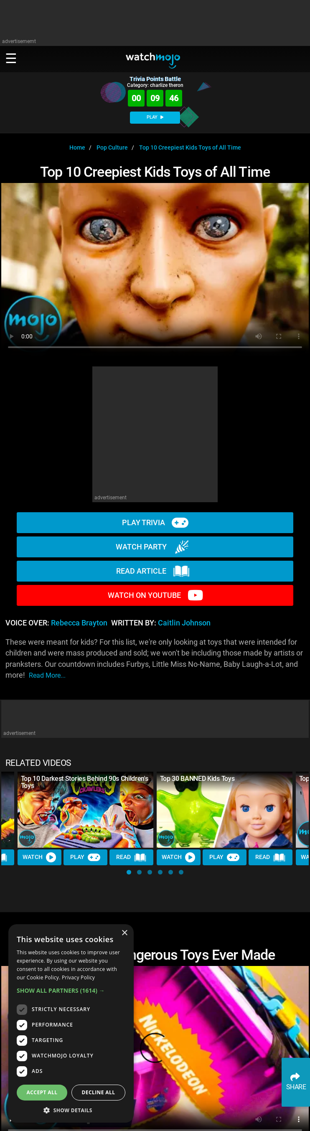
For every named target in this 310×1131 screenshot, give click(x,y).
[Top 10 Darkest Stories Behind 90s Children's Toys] (85, 810)
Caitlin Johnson (184, 623)
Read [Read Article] (132, 857)
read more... (47, 675)
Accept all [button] (42, 1092)
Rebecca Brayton (79, 623)
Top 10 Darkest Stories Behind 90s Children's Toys (84, 782)
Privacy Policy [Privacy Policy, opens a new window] (78, 977)
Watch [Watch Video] (39, 858)
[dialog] (71, 1023)
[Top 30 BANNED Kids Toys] (224, 810)
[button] (129, 872)
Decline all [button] (98, 1092)
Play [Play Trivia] (86, 858)
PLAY (155, 117)
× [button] (124, 933)
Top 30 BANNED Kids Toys (197, 779)
